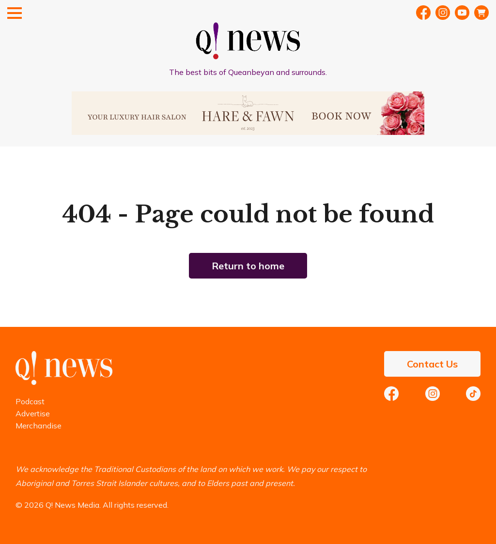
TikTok (473, 393)
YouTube (462, 12)
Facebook (423, 12)
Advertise (33, 413)
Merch (481, 12)
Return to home (248, 266)
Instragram (442, 12)
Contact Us (432, 364)
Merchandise (39, 425)
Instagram (432, 393)
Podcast (30, 401)
